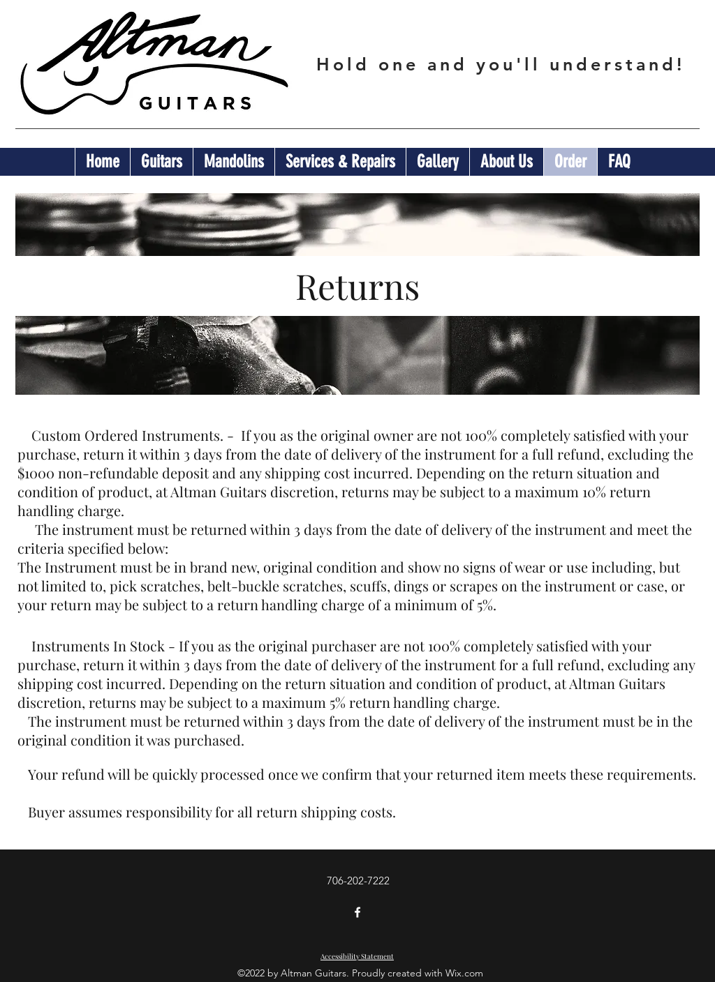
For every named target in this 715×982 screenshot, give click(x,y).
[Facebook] (357, 912)
